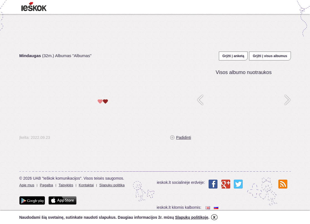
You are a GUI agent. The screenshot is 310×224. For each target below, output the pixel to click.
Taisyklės (65, 185)
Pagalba (46, 185)
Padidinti (183, 137)
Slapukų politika (112, 185)
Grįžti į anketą (233, 56)
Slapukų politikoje (191, 217)
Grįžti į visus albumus (270, 56)
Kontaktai (86, 185)
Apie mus (26, 185)
